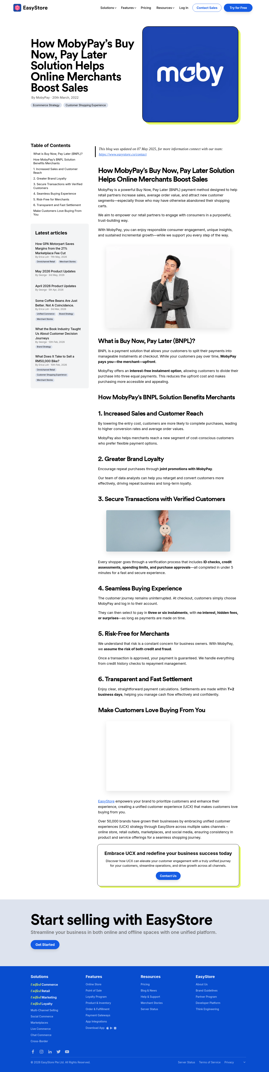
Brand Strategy (66, 314)
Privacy (229, 1062)
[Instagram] (41, 1051)
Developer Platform (208, 1002)
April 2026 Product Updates (55, 286)
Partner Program (206, 996)
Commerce (44, 984)
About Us (202, 984)
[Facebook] (33, 1051)
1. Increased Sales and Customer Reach (55, 171)
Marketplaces (39, 1022)
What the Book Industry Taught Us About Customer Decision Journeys (58, 333)
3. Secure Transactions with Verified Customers (57, 186)
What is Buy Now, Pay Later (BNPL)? (58, 154)
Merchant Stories (68, 261)
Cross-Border (39, 1041)
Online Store (93, 984)
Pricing (146, 8)
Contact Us (168, 876)
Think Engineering (207, 1009)
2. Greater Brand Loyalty (49, 178)
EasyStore (106, 801)
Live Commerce (41, 1028)
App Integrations (96, 1021)
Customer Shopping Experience (86, 105)
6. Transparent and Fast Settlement (57, 205)
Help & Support (150, 996)
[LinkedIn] (50, 1051)
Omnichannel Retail (46, 261)
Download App (101, 1027)
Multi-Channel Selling (44, 1010)
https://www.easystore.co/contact (123, 154)
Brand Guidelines (207, 990)
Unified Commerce (45, 314)
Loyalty (42, 1004)
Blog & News (149, 990)
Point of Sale (94, 990)
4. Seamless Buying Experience (54, 193)
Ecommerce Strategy (46, 105)
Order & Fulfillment (97, 1009)
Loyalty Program (96, 996)
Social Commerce (42, 1016)
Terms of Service (210, 1062)
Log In (183, 8)
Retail (40, 991)
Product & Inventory (98, 1002)
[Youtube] (67, 1051)
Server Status (149, 1009)
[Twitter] (58, 1051)
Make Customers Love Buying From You (57, 212)
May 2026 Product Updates (55, 271)
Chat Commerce (41, 1035)
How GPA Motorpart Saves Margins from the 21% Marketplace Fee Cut (54, 248)
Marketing (44, 997)
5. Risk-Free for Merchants (51, 199)
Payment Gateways (98, 1015)
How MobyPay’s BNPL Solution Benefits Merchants (54, 161)
